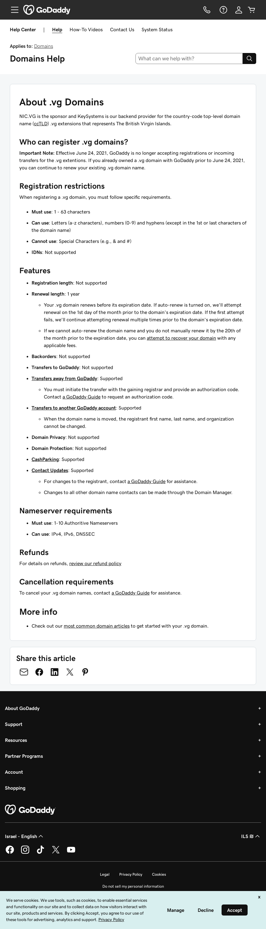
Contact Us (122, 29)
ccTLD (41, 123)
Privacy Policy (130, 874)
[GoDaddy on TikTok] (40, 852)
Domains (43, 45)
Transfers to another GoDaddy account (74, 407)
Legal (104, 874)
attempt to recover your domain (181, 337)
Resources (16, 740)
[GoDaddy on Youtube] (71, 852)
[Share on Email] (24, 672)
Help (57, 29)
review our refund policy (95, 563)
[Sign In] (239, 10)
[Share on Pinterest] (85, 672)
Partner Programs (24, 755)
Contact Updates (50, 470)
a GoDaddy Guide (82, 396)
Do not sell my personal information (133, 886)
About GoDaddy (22, 708)
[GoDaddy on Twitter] (56, 852)
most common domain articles (97, 625)
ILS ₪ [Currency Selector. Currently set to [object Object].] (251, 836)
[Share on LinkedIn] (54, 672)
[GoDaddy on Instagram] (25, 852)
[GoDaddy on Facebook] (10, 852)
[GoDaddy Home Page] (30, 810)
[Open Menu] (12, 9)
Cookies (159, 874)
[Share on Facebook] (39, 672)
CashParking (45, 459)
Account (14, 771)
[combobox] (189, 58)
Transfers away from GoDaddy (64, 378)
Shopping (15, 787)
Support (13, 724)
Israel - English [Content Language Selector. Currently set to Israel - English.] (24, 836)
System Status (157, 29)
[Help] (222, 10)
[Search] (249, 58)
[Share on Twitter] (70, 672)
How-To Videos (86, 29)
